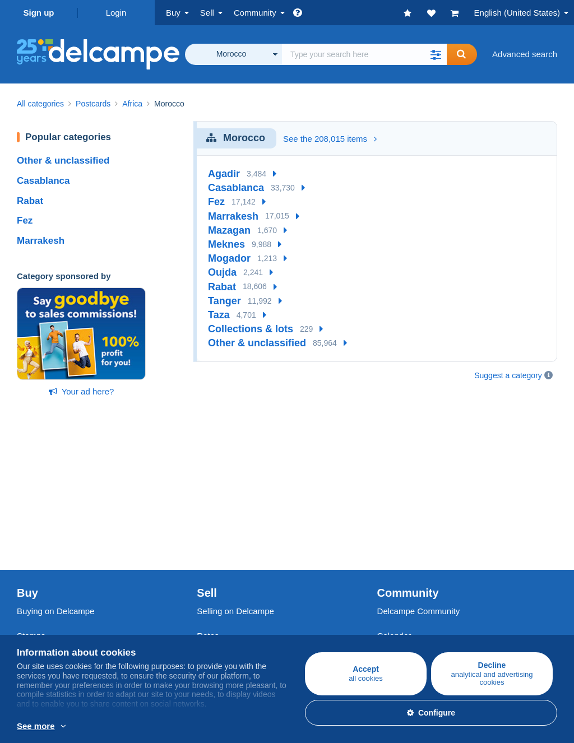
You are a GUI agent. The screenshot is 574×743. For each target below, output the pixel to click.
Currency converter (413, 591)
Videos (390, 535)
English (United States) (517, 12)
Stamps (31, 508)
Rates (208, 508)
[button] (435, 54)
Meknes (226, 244)
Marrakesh (40, 240)
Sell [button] (207, 12)
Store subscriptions (233, 548)
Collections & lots (250, 329)
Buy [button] (173, 12)
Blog (391, 548)
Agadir (224, 173)
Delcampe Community (418, 483)
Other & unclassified (63, 160)
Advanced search (524, 54)
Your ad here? (81, 391)
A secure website (228, 591)
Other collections (48, 548)
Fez (25, 220)
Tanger (224, 301)
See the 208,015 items (330, 138)
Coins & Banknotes (53, 535)
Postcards (35, 521)
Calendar (394, 508)
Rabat (30, 201)
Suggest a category (508, 375)
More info (166, 726)
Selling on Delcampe (235, 483)
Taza (219, 315)
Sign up (39, 12)
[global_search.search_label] (364, 54)
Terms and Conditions (57, 629)
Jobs (31, 615)
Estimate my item (229, 535)
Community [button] (255, 12)
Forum (389, 521)
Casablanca (43, 180)
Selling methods (227, 521)
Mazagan (229, 230)
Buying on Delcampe (55, 483)
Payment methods (231, 615)
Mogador (229, 258)
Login (116, 12)
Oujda (222, 272)
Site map (393, 604)
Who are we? (41, 591)
